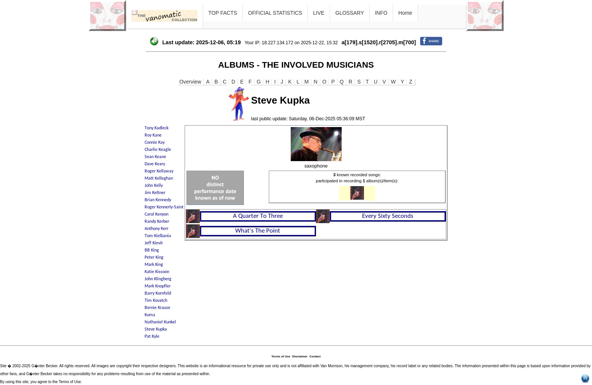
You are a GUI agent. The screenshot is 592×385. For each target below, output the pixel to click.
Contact (315, 356)
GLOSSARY (349, 13)
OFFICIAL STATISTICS (275, 13)
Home (405, 13)
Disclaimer (299, 356)
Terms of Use (280, 356)
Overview (190, 82)
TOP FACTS (222, 13)
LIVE (318, 13)
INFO (381, 13)
